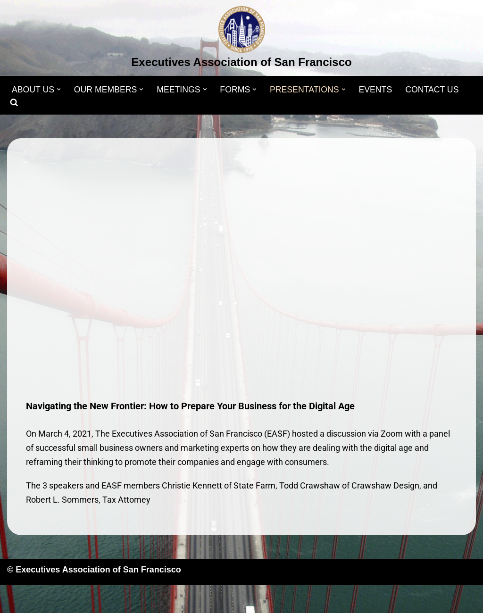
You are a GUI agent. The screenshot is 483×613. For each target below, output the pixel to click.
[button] (60, 89)
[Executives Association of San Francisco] (241, 39)
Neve (17, 600)
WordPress (102, 600)
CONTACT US (438, 89)
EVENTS (381, 89)
